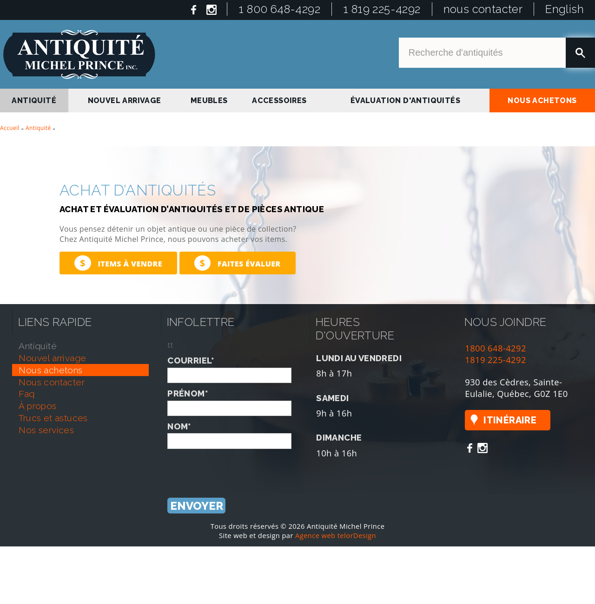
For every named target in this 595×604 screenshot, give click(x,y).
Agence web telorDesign (335, 535)
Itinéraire (509, 420)
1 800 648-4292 (279, 9)
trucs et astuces (53, 418)
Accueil (10, 128)
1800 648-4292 (495, 348)
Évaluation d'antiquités (405, 100)
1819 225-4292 (495, 359)
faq (26, 394)
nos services (46, 430)
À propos (37, 406)
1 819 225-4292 (382, 9)
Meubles (209, 100)
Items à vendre (118, 263)
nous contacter (483, 9)
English (564, 9)
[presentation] (238, 467)
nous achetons (542, 100)
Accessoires (279, 100)
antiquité (34, 100)
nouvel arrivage (124, 100)
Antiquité (38, 128)
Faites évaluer (237, 263)
